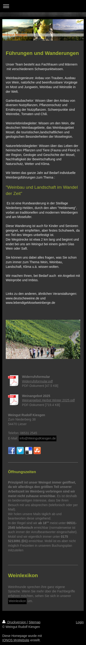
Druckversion (14, 622)
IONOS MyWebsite (15, 640)
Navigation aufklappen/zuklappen (43, 6)
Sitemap (34, 622)
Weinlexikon (17, 601)
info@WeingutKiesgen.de (37, 438)
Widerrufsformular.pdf (37, 381)
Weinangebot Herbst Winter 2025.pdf (48, 400)
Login (80, 622)
